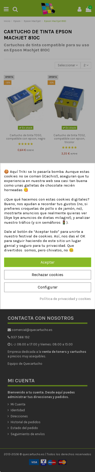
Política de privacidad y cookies (65, 299)
